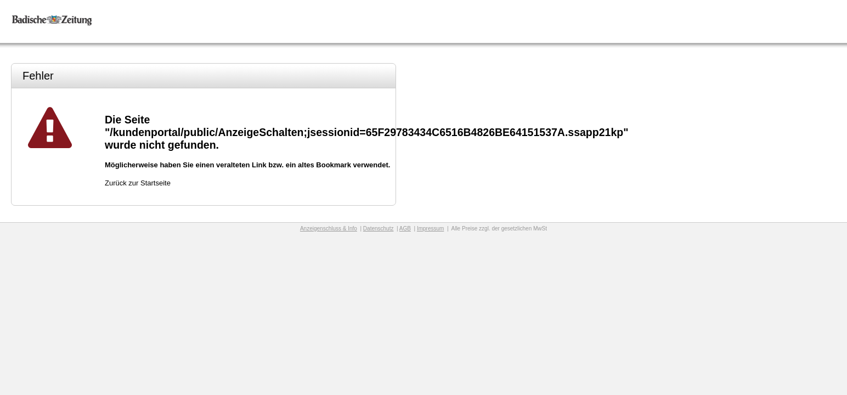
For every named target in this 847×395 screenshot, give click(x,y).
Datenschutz (378, 228)
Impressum (430, 228)
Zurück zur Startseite (138, 183)
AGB (405, 228)
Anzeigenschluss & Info (328, 228)
